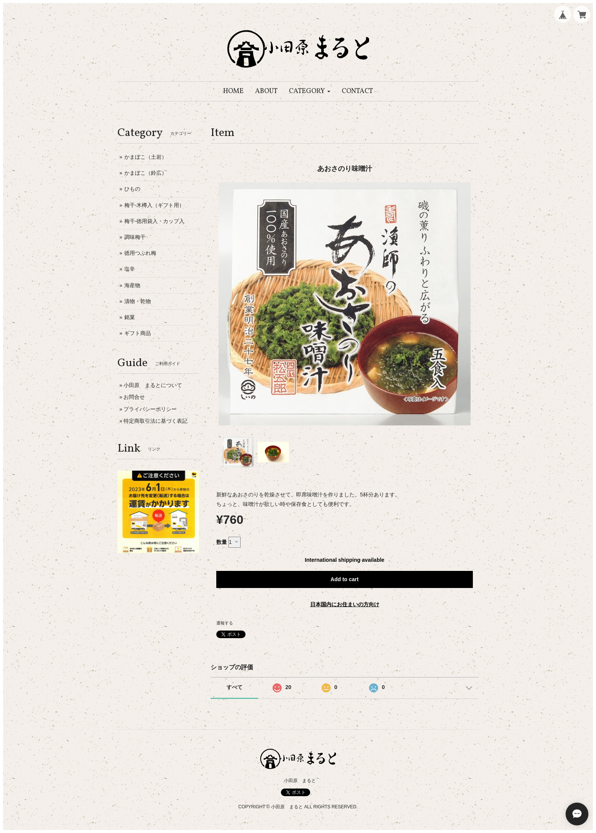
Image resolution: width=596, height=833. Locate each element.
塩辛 (129, 269)
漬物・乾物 (137, 301)
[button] (309, 91)
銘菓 (129, 317)
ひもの (132, 189)
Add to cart (345, 579)
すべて (235, 687)
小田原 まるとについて (153, 385)
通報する (224, 623)
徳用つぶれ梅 (140, 253)
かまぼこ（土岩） (145, 157)
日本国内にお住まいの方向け (344, 604)
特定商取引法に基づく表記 (155, 421)
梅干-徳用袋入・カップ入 (154, 221)
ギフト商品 (137, 333)
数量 (221, 542)
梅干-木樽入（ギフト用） (154, 205)
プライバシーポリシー (150, 409)
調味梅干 (135, 237)
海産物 (132, 285)
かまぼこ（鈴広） (145, 173)
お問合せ (134, 397)
